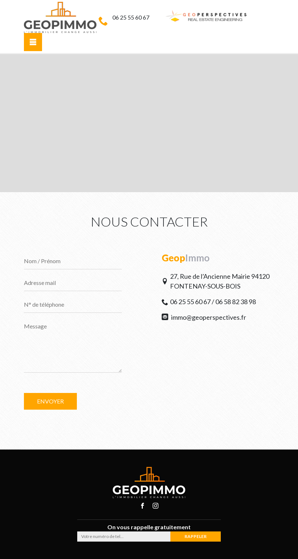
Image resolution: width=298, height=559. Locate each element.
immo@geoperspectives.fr (204, 317)
